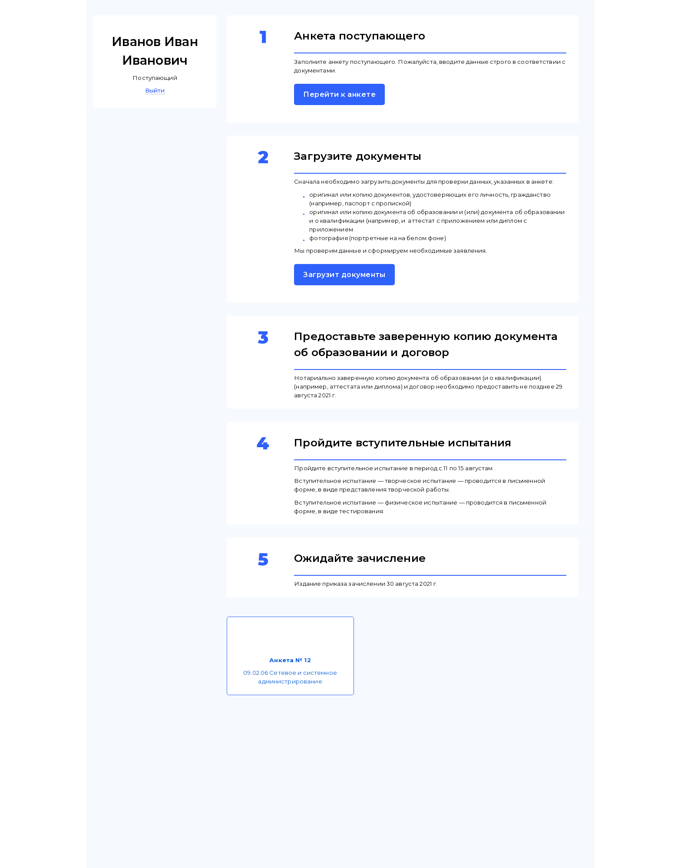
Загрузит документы (344, 275)
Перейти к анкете (339, 94)
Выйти (155, 90)
